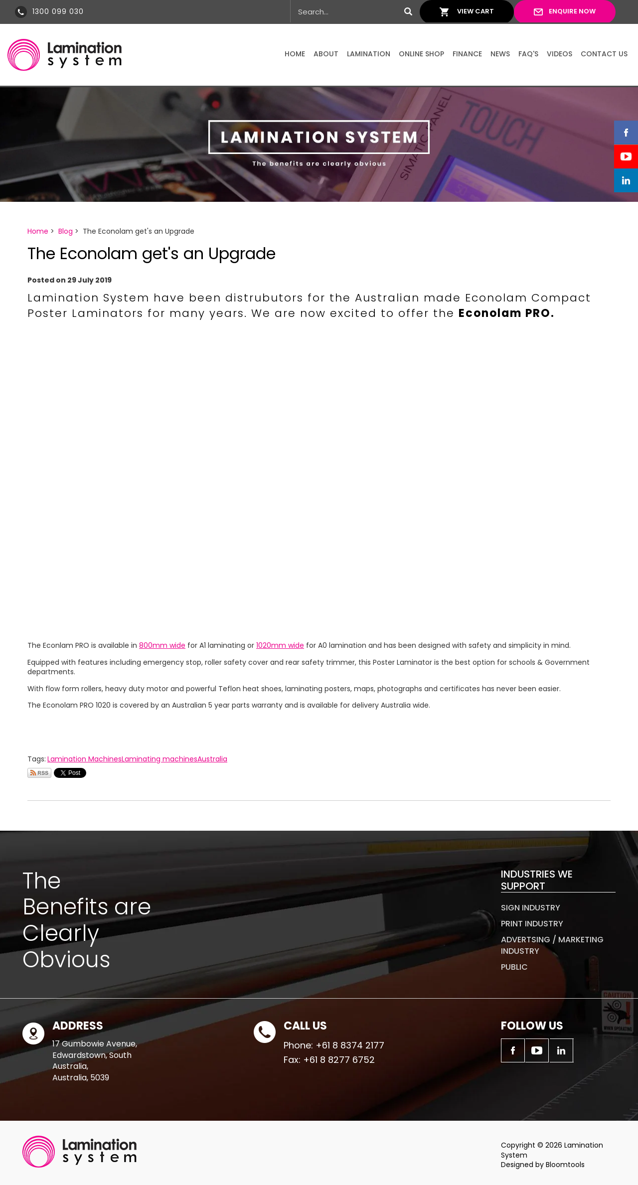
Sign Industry (530, 907)
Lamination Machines (84, 759)
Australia (212, 759)
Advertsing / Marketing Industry (552, 945)
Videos (559, 54)
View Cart (475, 11)
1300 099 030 (58, 11)
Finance (467, 54)
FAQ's (528, 54)
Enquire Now (572, 11)
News (500, 54)
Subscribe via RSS (39, 773)
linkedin (626, 180)
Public (514, 967)
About (326, 54)
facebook (626, 133)
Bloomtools (565, 1165)
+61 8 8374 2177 (350, 1045)
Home (295, 54)
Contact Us (604, 54)
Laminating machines (159, 759)
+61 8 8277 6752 (339, 1059)
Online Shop (421, 54)
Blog (65, 231)
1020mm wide (280, 645)
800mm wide (162, 645)
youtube (626, 156)
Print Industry (532, 923)
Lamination (368, 54)
